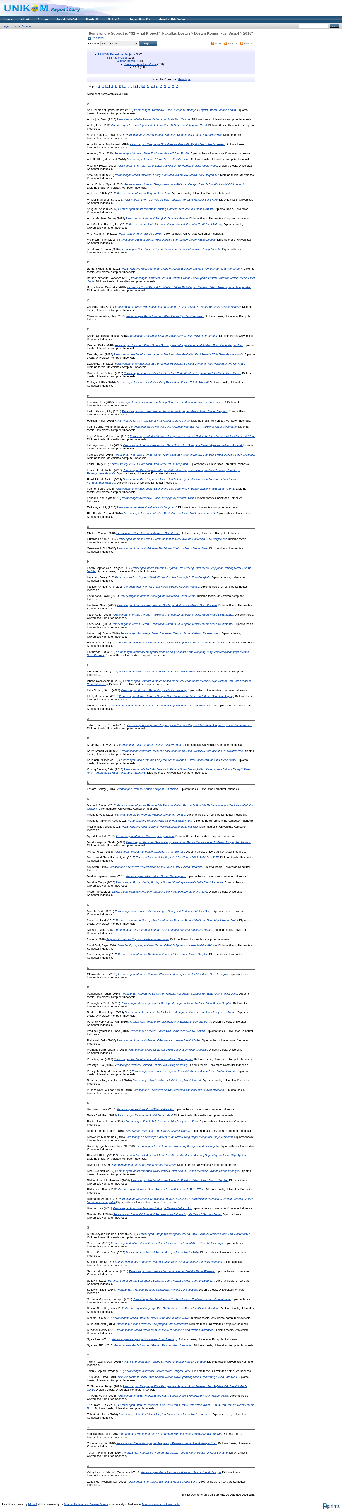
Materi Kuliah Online (172, 19)
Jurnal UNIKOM (66, 19)
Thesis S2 (92, 19)
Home (8, 19)
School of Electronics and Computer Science (86, 1504)
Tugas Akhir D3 (140, 19)
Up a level (98, 38)
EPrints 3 (32, 1504)
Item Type (184, 79)
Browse (43, 19)
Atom (218, 43)
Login (6, 26)
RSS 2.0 (249, 43)
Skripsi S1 (114, 19)
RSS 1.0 (232, 43)
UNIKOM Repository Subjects (116, 54)
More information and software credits (161, 1504)
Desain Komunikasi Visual (140, 64)
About (25, 19)
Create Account (22, 26)
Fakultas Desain (126, 61)
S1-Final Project (117, 57)
